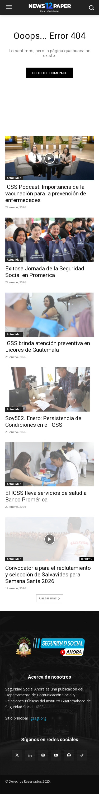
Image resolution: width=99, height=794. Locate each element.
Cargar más (49, 598)
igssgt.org (38, 718)
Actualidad (14, 178)
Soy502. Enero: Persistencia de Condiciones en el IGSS (43, 421)
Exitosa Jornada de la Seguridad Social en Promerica (44, 271)
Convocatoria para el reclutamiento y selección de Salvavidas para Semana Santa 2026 (48, 574)
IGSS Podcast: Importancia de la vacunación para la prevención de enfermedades (45, 193)
